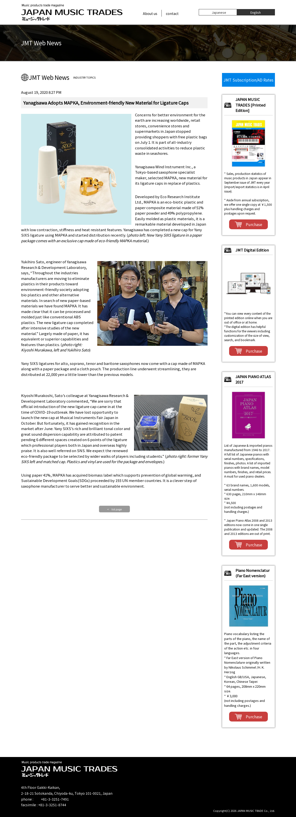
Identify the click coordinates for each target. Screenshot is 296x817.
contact (172, 13)
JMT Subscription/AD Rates (248, 80)
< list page (114, 509)
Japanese (219, 12)
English (255, 12)
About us (150, 13)
